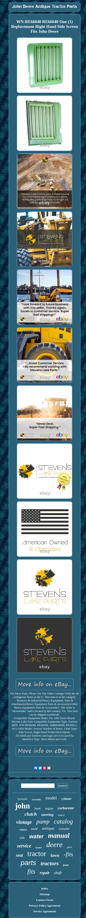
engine (49, 808)
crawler (64, 829)
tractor (36, 854)
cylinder (66, 799)
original (23, 829)
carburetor (66, 808)
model (51, 798)
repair (45, 873)
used (34, 829)
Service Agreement (44, 911)
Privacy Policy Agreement (44, 905)
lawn (55, 855)
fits (31, 871)
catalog (63, 821)
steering (47, 815)
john (22, 806)
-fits (68, 854)
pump (43, 821)
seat (19, 855)
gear (69, 847)
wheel (61, 815)
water (36, 836)
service (24, 846)
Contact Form (44, 900)
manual (59, 835)
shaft (58, 873)
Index (44, 888)
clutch (31, 814)
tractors (50, 863)
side (22, 837)
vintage (24, 822)
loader (39, 847)
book (37, 808)
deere (54, 844)
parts (28, 863)
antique (48, 828)
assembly (36, 799)
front (65, 865)
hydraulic (23, 799)
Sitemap (44, 894)
